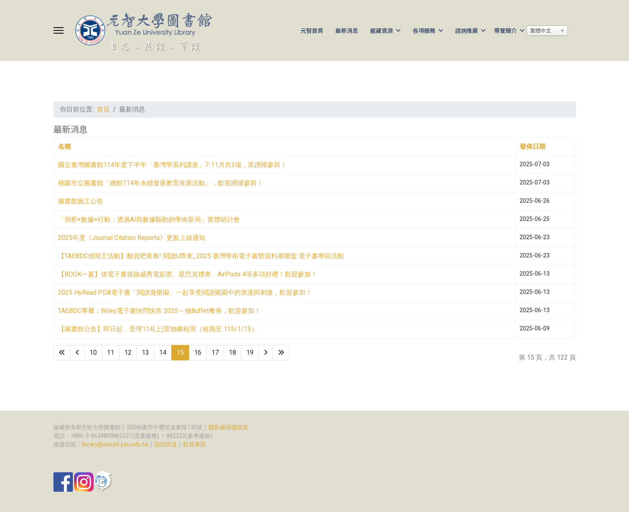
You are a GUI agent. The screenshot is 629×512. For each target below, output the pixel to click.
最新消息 (346, 30)
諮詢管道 (165, 444)
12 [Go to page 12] (128, 352)
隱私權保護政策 (228, 427)
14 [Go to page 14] (162, 352)
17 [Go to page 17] (215, 352)
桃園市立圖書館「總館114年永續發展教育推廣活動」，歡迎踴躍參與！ (160, 183)
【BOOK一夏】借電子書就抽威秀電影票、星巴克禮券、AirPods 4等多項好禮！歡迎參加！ (187, 274)
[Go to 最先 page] (61, 352)
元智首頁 (312, 30)
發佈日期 (533, 146)
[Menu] (58, 30)
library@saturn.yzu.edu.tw (115, 444)
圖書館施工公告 (80, 201)
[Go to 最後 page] (281, 352)
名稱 (64, 146)
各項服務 (424, 30)
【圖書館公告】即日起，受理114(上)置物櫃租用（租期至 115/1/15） (158, 329)
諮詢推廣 (466, 30)
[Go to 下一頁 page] (265, 352)
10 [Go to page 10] (93, 352)
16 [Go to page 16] (197, 352)
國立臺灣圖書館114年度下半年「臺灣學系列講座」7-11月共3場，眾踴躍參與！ (172, 165)
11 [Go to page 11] (110, 352)
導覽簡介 (505, 30)
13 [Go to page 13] (145, 352)
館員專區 (194, 444)
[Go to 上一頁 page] (77, 352)
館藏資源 (381, 30)
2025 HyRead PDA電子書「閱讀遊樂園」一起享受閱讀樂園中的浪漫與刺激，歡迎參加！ (185, 292)
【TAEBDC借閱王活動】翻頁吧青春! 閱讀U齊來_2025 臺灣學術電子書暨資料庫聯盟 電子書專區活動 (201, 256)
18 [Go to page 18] (232, 352)
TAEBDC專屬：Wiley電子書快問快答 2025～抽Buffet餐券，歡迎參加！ (159, 311)
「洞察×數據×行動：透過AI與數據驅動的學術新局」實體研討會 (149, 219)
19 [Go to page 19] (250, 352)
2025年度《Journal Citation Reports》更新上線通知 (131, 238)
